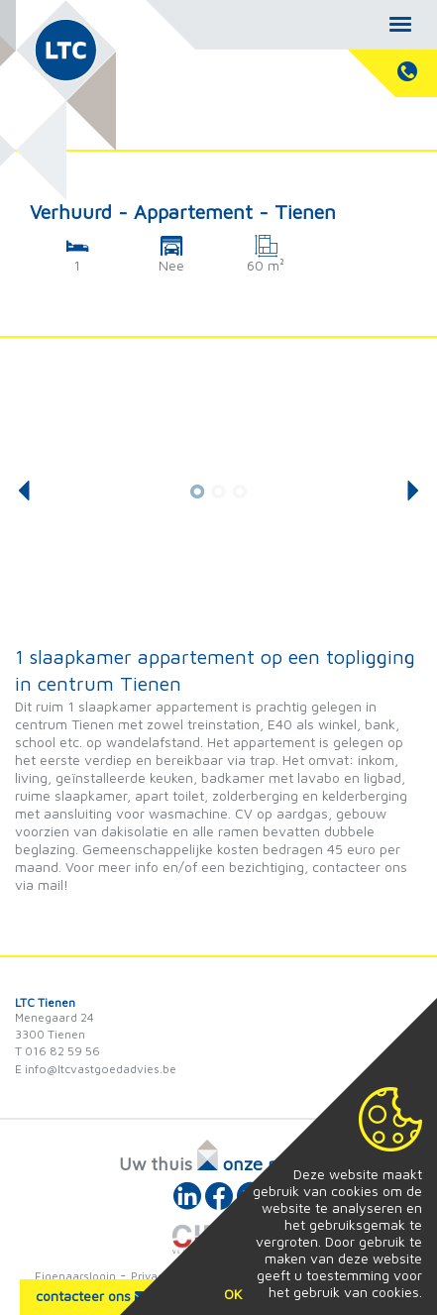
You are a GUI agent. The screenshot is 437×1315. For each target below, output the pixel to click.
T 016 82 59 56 (57, 1050)
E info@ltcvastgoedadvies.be (95, 1068)
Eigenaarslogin (75, 1275)
